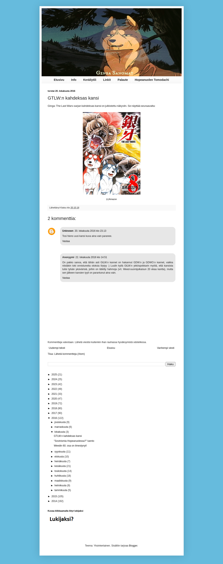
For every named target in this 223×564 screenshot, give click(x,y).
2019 (54, 403)
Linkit (107, 79)
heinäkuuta (60, 461)
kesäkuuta (60, 466)
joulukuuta (60, 422)
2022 (54, 389)
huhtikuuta (60, 475)
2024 (54, 379)
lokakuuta (60, 431)
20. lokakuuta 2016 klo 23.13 (90, 230)
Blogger (133, 545)
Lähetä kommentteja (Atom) (69, 353)
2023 (54, 384)
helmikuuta (60, 485)
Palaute (123, 79)
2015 (54, 496)
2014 (54, 501)
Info (73, 79)
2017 (54, 413)
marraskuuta (61, 426)
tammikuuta (61, 490)
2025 (54, 374)
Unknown (68, 230)
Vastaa (66, 241)
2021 (54, 393)
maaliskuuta (61, 480)
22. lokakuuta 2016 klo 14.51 (91, 257)
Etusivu (59, 79)
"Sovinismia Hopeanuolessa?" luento (74, 440)
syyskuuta (60, 451)
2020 (54, 398)
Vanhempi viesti (165, 348)
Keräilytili (89, 79)
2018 (54, 408)
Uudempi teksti (57, 348)
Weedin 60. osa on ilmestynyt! (70, 445)
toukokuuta (60, 471)
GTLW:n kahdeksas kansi (68, 436)
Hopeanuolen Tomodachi (152, 79)
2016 (54, 418)
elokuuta (59, 456)
